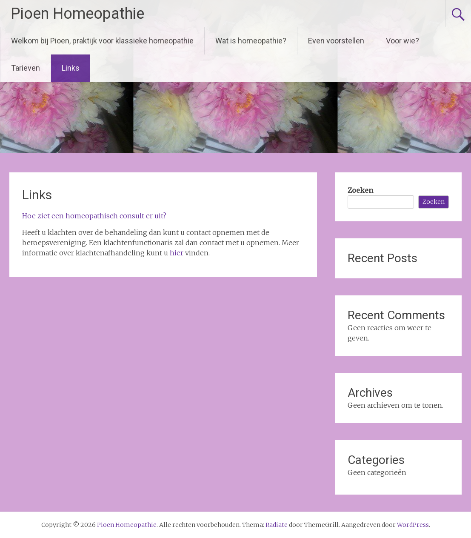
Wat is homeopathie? (250, 40)
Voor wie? (402, 40)
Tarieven (25, 67)
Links (71, 67)
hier (176, 253)
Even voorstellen (336, 40)
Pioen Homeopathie (77, 14)
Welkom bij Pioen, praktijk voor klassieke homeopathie (102, 40)
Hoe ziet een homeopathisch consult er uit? (94, 216)
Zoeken (360, 190)
